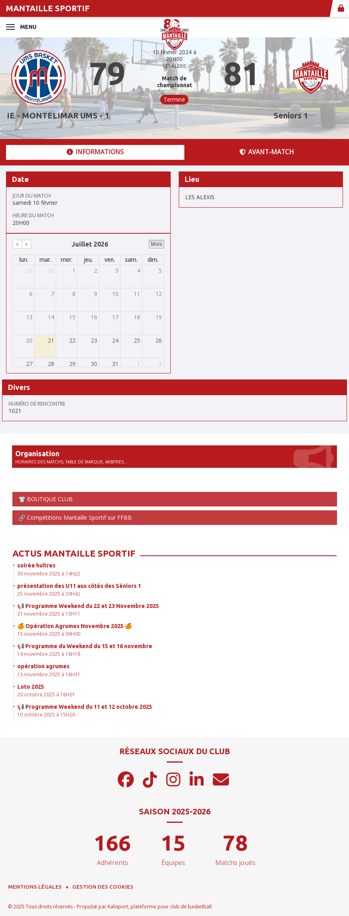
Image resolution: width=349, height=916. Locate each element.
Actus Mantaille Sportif (73, 553)
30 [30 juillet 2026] (94, 363)
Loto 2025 (30, 686)
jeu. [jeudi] (88, 259)
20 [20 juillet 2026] (29, 340)
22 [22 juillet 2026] (72, 340)
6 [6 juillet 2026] (31, 294)
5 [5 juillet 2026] (160, 270)
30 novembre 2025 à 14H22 (48, 573)
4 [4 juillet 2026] (138, 270)
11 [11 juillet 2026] (137, 294)
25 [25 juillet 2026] (137, 340)
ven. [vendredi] (109, 259)
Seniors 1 (290, 115)
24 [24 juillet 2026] (115, 340)
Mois (156, 244)
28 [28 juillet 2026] (51, 363)
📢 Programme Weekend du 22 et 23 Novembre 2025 (88, 606)
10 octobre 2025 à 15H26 (46, 714)
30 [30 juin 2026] (51, 270)
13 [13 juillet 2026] (29, 317)
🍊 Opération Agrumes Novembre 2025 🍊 (74, 626)
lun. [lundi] (23, 259)
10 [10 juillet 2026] (115, 294)
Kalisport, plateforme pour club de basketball (160, 906)
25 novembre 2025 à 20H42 (48, 593)
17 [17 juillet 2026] (115, 317)
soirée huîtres (36, 565)
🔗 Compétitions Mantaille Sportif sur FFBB (75, 517)
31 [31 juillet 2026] (115, 363)
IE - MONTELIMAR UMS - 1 (58, 115)
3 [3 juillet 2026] (116, 270)
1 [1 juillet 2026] (74, 270)
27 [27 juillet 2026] (29, 363)
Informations (95, 152)
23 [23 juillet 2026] (94, 340)
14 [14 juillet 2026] (51, 317)
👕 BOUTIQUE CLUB (45, 499)
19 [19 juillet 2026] (158, 317)
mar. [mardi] (45, 259)
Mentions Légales (35, 886)
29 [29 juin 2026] (29, 270)
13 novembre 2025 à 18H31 (48, 674)
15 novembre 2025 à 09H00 (48, 633)
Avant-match (266, 152)
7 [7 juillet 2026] (52, 294)
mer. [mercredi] (66, 259)
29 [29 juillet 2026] (72, 363)
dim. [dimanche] (152, 259)
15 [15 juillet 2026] (72, 317)
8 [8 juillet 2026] (74, 294)
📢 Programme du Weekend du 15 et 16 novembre (84, 646)
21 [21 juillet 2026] (51, 340)
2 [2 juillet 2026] (95, 270)
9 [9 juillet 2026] (95, 294)
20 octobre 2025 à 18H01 (46, 694)
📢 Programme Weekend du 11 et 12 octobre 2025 (84, 707)
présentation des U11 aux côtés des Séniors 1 (79, 586)
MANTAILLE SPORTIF (48, 8)
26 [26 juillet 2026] (158, 340)
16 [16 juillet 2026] (94, 317)
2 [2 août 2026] (160, 363)
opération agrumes (43, 666)
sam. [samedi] (131, 259)
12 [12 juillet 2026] (158, 294)
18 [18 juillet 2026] (137, 317)
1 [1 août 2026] (138, 363)
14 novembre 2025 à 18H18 (48, 654)
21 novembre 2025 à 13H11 (48, 613)
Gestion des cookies (102, 886)
